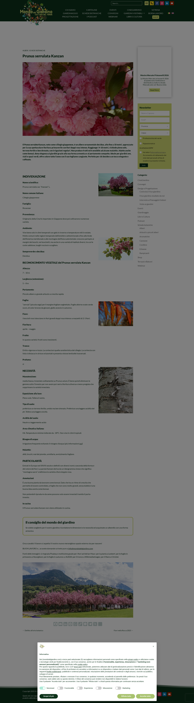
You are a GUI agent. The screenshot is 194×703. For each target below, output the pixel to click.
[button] (153, 646)
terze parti (78, 667)
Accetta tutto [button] (145, 696)
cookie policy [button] (82, 664)
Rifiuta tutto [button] (126, 696)
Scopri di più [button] (48, 696)
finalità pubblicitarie (53, 672)
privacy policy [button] (133, 659)
